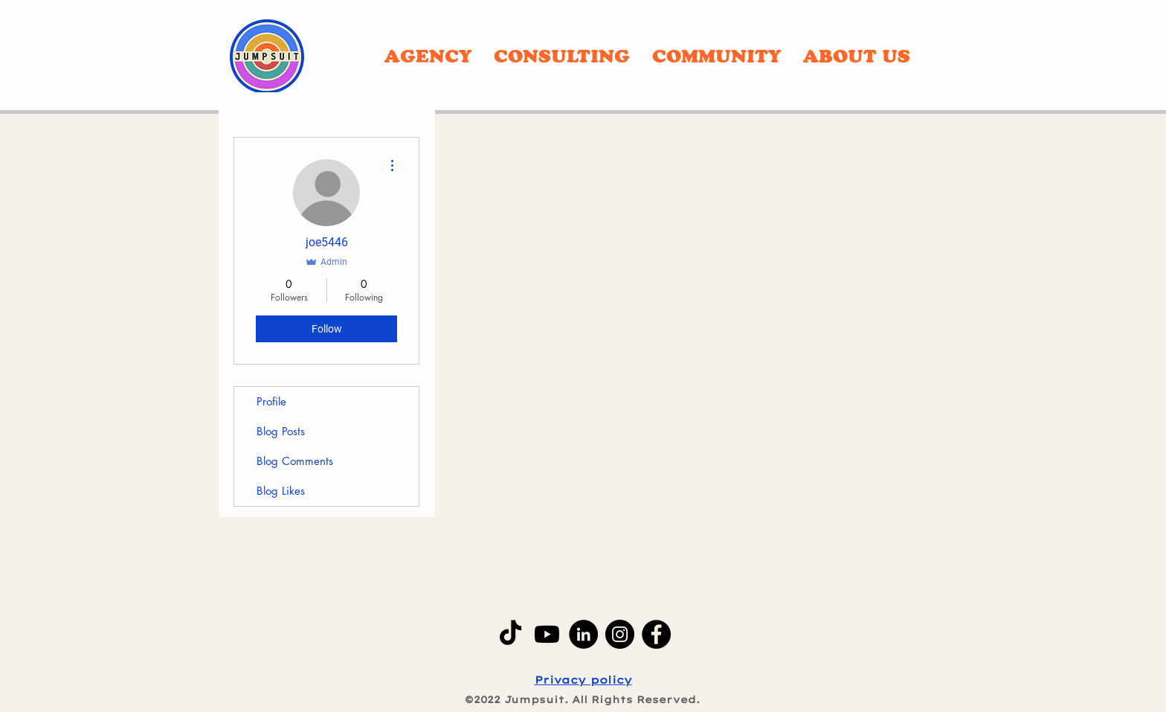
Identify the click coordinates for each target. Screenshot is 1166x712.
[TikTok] (510, 634)
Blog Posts (281, 431)
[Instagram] (619, 634)
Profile (271, 401)
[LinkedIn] (583, 634)
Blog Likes (281, 491)
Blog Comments (295, 461)
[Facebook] (656, 634)
